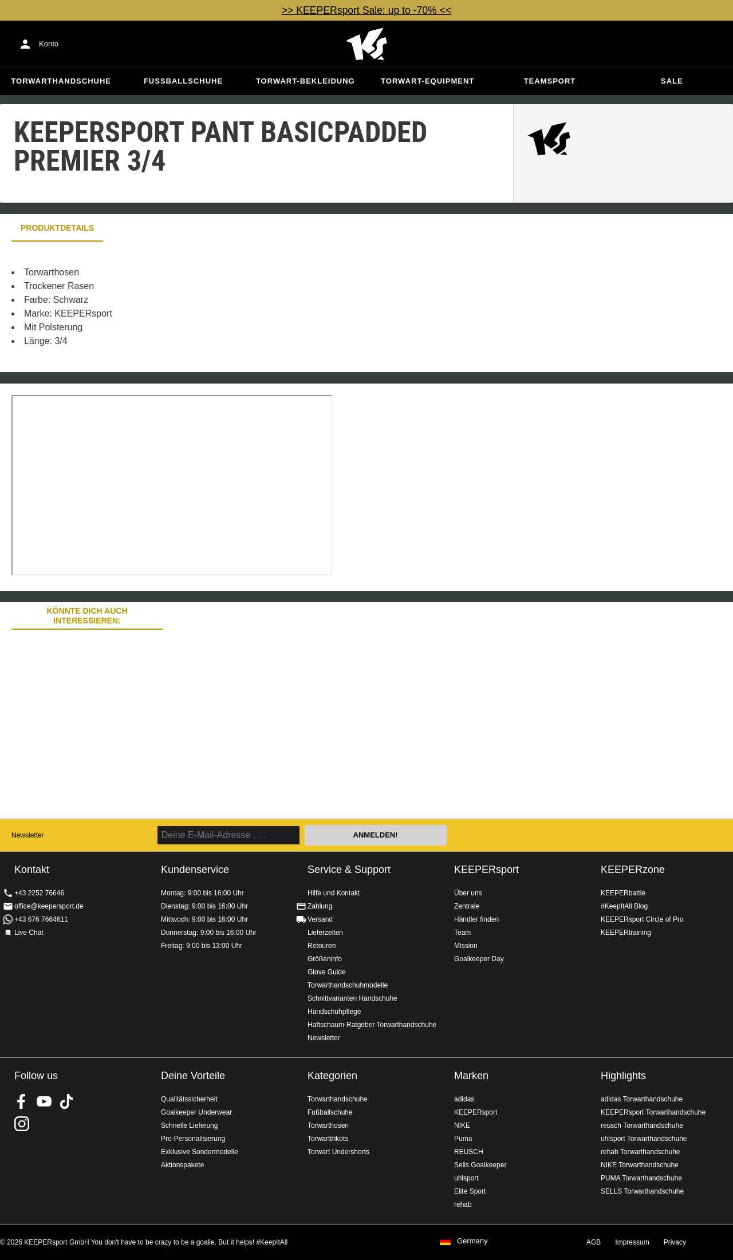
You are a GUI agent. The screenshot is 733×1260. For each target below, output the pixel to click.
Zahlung (320, 906)
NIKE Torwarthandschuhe (640, 1165)
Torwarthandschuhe (61, 81)
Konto (48, 44)
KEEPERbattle (623, 893)
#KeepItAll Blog (624, 906)
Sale (672, 81)
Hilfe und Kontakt (334, 893)
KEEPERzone (633, 869)
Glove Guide (327, 972)
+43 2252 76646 (39, 893)
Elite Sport (470, 1191)
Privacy (675, 1242)
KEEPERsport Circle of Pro (642, 919)
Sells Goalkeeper (480, 1165)
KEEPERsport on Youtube (44, 1101)
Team (462, 933)
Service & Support (349, 869)
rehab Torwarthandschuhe (640, 1152)
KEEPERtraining (626, 933)
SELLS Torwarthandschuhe (642, 1191)
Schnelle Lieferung (189, 1125)
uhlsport (466, 1178)
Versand (320, 919)
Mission (466, 946)
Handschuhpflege (334, 1012)
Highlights (623, 1075)
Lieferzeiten (325, 933)
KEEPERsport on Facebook (21, 1101)
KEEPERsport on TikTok (66, 1101)
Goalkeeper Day (479, 959)
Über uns (468, 893)
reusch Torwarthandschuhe (642, 1125)
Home (366, 44)
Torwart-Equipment (427, 81)
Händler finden (476, 919)
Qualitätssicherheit (189, 1099)
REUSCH (468, 1152)
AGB (593, 1242)
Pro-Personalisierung (193, 1139)
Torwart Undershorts (338, 1152)
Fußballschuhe (183, 81)
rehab (463, 1204)
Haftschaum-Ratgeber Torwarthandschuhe (372, 1025)
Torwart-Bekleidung (305, 81)
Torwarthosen (328, 1125)
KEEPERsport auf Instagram (21, 1123)
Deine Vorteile (193, 1075)
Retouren (322, 946)
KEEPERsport (486, 869)
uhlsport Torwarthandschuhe (644, 1139)
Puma (463, 1139)
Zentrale (466, 906)
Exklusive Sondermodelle (199, 1152)
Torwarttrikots (328, 1139)
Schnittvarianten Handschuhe (352, 998)
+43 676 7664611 (41, 919)
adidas (464, 1099)
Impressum (632, 1242)
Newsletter (27, 835)
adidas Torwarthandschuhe (642, 1099)
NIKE (462, 1125)
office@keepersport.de (49, 906)
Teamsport (550, 81)
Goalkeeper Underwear (196, 1112)
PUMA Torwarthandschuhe (641, 1178)
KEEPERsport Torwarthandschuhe (653, 1112)
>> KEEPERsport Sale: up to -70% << (366, 10)
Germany (472, 1241)
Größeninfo (325, 959)
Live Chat (29, 933)
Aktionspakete (182, 1165)
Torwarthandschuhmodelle (348, 985)
